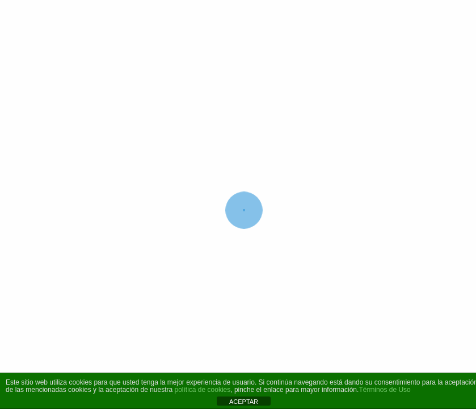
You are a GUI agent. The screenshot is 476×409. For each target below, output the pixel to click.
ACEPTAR (243, 401)
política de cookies (203, 390)
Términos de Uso (384, 390)
